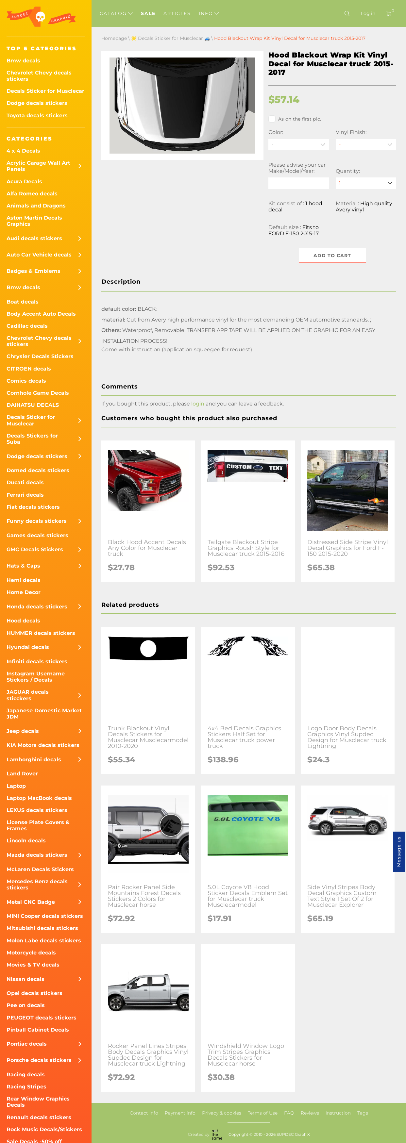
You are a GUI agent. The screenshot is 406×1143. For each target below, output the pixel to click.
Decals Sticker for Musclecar (45, 91)
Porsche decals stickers (39, 1060)
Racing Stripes (26, 1087)
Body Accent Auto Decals (41, 314)
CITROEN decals (29, 369)
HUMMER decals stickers (41, 633)
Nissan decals (25, 979)
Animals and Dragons (36, 206)
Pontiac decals (27, 1044)
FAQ (289, 1113)
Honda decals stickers (37, 607)
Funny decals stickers (37, 521)
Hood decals (23, 621)
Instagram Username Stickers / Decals (36, 677)
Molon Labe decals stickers (44, 940)
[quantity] (366, 183)
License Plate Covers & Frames (38, 825)
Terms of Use (263, 1113)
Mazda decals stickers (37, 855)
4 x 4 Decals (23, 151)
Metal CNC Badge (31, 902)
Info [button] (209, 13)
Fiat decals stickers (33, 507)
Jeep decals (23, 731)
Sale (148, 13)
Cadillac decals (27, 326)
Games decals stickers (37, 535)
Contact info (144, 1113)
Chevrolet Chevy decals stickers (39, 76)
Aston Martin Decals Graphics (34, 221)
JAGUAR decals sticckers (28, 695)
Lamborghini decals (34, 759)
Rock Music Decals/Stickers (44, 1129)
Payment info (180, 1113)
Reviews (310, 1113)
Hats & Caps (23, 566)
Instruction (338, 1113)
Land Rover (22, 773)
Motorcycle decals (31, 953)
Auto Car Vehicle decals (39, 255)
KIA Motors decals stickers (43, 745)
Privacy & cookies (221, 1113)
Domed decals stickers (38, 470)
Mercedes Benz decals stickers (37, 884)
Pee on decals (26, 1005)
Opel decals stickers (34, 993)
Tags (362, 1113)
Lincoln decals (26, 840)
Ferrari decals (25, 495)
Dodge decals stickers (37, 103)
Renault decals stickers (39, 1117)
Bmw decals (23, 61)
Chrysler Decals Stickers (40, 356)
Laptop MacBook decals (39, 798)
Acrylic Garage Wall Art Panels (38, 166)
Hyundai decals (28, 647)
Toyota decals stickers (37, 115)
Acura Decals (24, 181)
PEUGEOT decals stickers (41, 1018)
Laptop (16, 786)
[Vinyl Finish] (366, 144)
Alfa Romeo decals (32, 193)
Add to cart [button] (332, 255)
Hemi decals (24, 580)
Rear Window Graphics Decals (38, 1102)
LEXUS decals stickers (37, 810)
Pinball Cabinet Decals (38, 1030)
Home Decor (24, 592)
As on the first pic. (294, 119)
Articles (177, 13)
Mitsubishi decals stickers (42, 928)
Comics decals (26, 381)
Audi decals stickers (34, 238)
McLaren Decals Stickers (40, 869)
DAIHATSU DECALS (33, 405)
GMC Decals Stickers (35, 549)
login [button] (197, 404)
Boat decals (23, 302)
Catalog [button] (116, 13)
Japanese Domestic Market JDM (44, 713)
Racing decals (26, 1074)
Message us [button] (399, 852)
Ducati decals (25, 482)
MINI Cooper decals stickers (45, 916)
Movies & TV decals (33, 965)
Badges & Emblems (33, 271)
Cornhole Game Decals (38, 393)
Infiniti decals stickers (37, 661)
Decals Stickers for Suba (32, 439)
